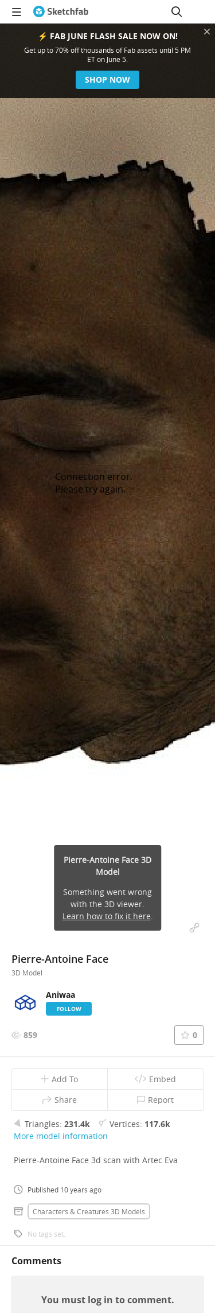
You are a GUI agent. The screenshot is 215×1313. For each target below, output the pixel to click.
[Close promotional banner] (207, 31)
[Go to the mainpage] (60, 11)
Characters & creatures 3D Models (89, 1211)
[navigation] (16, 11)
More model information (61, 1135)
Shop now (107, 79)
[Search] (176, 11)
